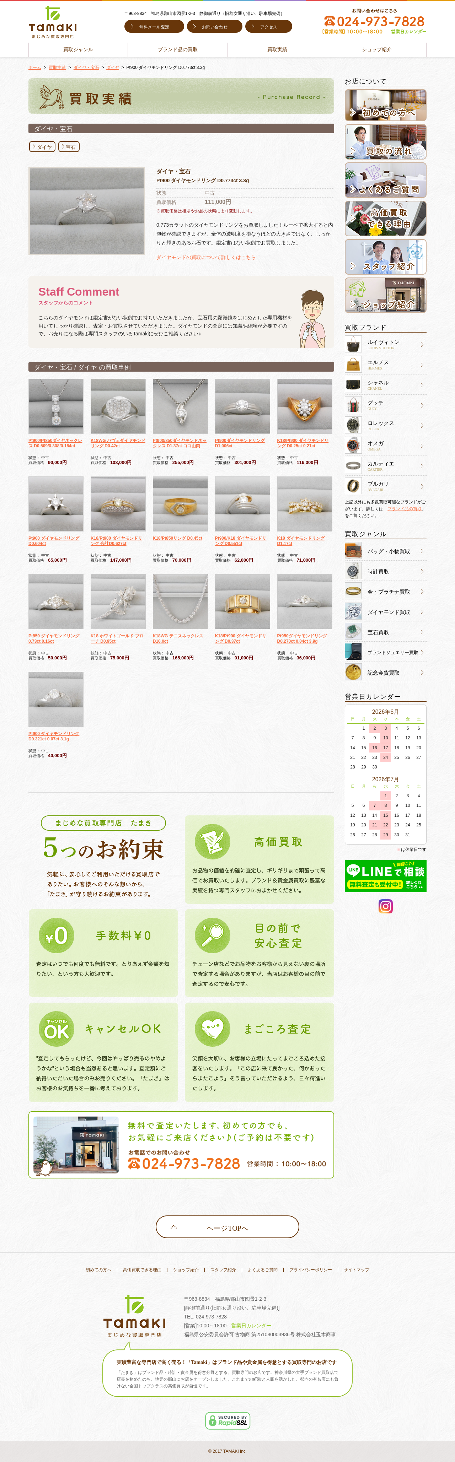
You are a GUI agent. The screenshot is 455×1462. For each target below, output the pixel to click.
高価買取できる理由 (142, 1269)
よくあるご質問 (263, 1269)
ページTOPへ (227, 1228)
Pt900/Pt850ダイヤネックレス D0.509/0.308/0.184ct (55, 443)
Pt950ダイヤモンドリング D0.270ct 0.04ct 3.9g (302, 638)
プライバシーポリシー (310, 1269)
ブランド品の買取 (178, 49)
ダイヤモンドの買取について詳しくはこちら (206, 257)
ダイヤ (112, 67)
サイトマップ (356, 1269)
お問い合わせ (215, 27)
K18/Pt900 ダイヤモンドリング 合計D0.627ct (116, 541)
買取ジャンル (78, 49)
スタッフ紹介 (223, 1269)
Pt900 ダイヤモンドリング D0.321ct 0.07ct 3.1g (53, 736)
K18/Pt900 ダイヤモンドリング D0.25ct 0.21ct (303, 443)
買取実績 (277, 49)
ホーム (34, 67)
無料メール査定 (154, 27)
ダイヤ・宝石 (86, 67)
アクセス (268, 27)
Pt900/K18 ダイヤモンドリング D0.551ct (241, 541)
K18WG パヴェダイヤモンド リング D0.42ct (118, 443)
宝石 (71, 147)
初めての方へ (98, 1269)
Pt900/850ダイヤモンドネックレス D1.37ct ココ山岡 (180, 443)
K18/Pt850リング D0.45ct (177, 538)
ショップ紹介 (377, 49)
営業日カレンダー (251, 1325)
